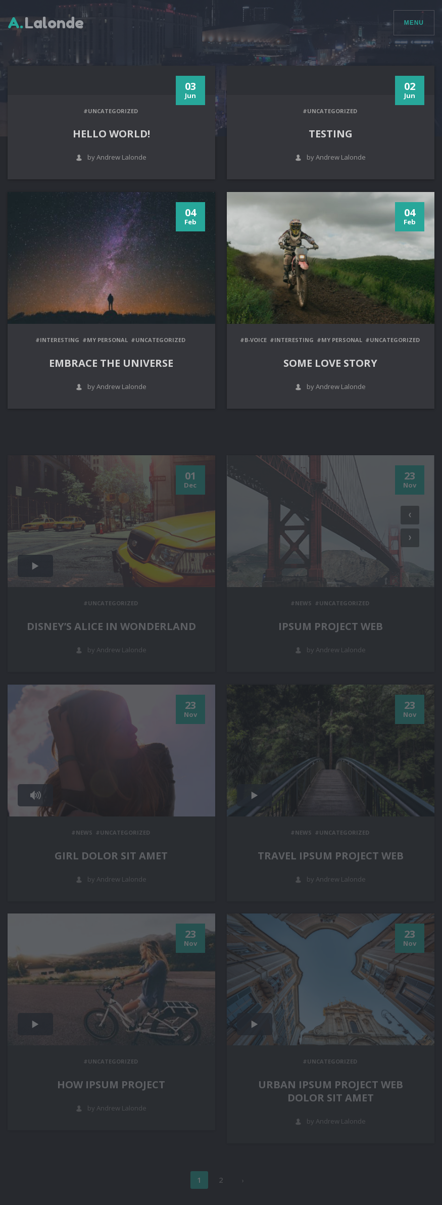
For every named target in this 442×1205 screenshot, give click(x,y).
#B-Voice (253, 340)
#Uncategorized (110, 111)
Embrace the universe (111, 363)
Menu (414, 22)
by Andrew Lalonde (111, 157)
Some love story (330, 363)
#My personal (105, 340)
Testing (331, 133)
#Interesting (57, 340)
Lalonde (46, 23)
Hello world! (111, 133)
